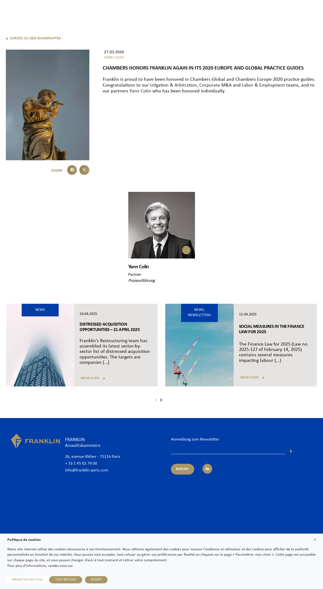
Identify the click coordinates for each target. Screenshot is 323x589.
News (272, 11)
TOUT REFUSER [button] (65, 579)
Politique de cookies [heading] (24, 540)
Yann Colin (140, 91)
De (313, 24)
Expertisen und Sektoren (211, 11)
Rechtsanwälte (172, 11)
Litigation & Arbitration (173, 85)
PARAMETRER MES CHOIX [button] (27, 579)
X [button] (315, 539)
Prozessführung (141, 280)
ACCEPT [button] (96, 579)
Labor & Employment (263, 85)
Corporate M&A (215, 85)
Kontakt (312, 11)
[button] (72, 170)
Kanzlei (147, 11)
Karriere (290, 11)
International (249, 11)
